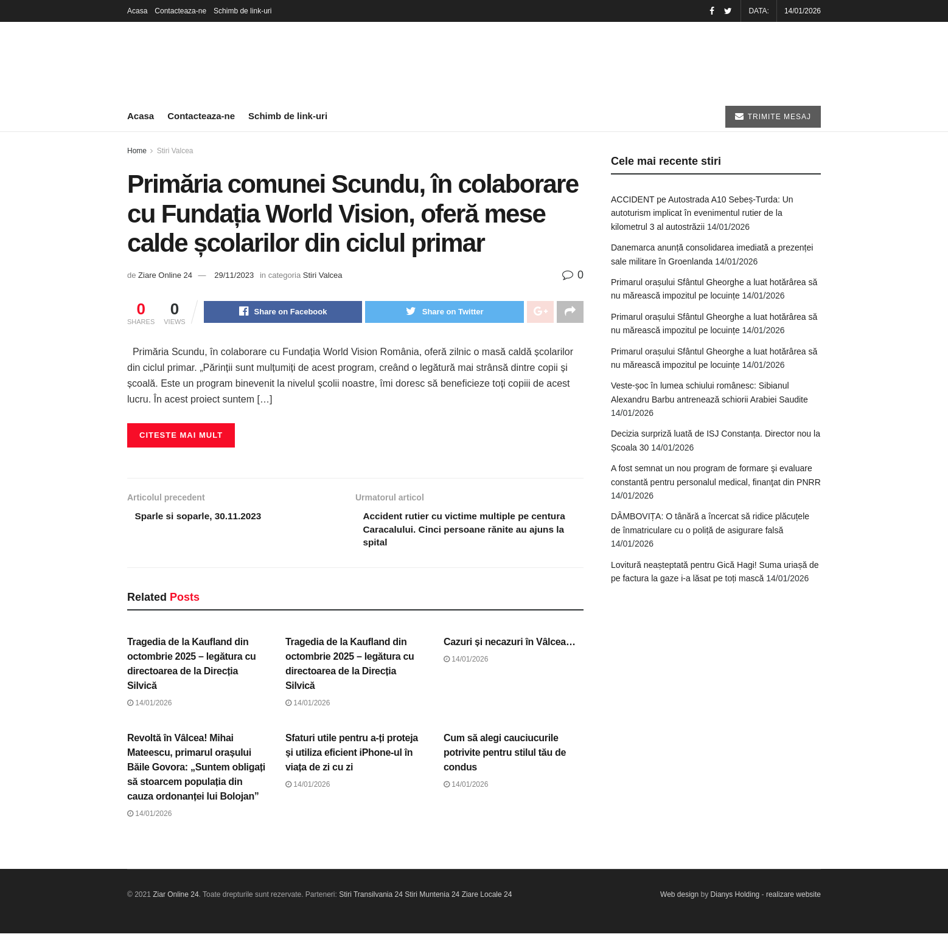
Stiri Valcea (175, 151)
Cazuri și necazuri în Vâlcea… (510, 645)
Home (137, 151)
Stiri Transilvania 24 (371, 898)
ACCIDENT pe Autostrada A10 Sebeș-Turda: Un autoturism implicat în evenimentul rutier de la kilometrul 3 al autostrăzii (702, 213)
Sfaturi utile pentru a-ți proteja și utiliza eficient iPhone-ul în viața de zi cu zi (351, 756)
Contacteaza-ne (180, 11)
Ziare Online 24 (165, 275)
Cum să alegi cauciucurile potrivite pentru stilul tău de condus (505, 756)
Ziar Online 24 (175, 898)
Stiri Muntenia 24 (432, 898)
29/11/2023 (234, 275)
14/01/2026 (149, 706)
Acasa (137, 11)
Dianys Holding (735, 898)
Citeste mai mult (181, 436)
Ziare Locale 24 (487, 898)
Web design (679, 898)
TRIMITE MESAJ (773, 116)
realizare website (793, 898)
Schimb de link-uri (242, 11)
